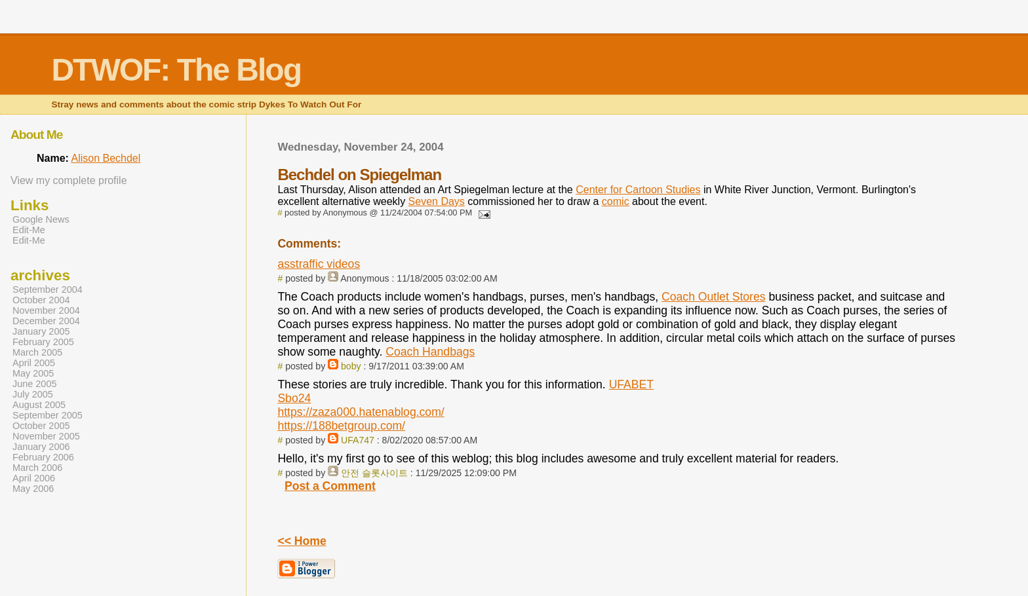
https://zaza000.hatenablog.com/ (360, 412)
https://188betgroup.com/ (341, 425)
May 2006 (33, 488)
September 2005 (47, 415)
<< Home (301, 541)
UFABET (631, 384)
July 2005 (32, 394)
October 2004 (41, 300)
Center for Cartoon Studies (638, 189)
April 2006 (33, 478)
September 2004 (47, 289)
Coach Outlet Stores (713, 296)
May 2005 (33, 373)
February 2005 (43, 342)
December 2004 (46, 321)
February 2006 (43, 457)
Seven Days (436, 201)
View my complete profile (68, 180)
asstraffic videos (318, 263)
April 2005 (33, 363)
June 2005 (34, 384)
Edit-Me (28, 230)
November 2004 (46, 310)
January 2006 (41, 446)
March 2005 (37, 352)
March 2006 (37, 467)
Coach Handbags (430, 351)
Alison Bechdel (105, 158)
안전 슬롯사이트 (374, 473)
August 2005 (39, 405)
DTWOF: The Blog (176, 69)
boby (351, 366)
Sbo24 (294, 398)
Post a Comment (330, 486)
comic (615, 201)
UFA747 (357, 440)
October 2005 (41, 425)
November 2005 (46, 436)
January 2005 (41, 331)
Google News (40, 219)
